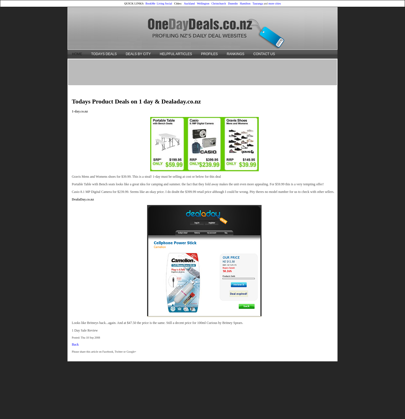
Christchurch (219, 3)
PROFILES (209, 54)
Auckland (189, 3)
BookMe (150, 3)
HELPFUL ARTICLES (176, 54)
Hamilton (245, 3)
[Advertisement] (202, 72)
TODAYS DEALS (104, 54)
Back (75, 344)
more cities (274, 3)
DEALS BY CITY (138, 54)
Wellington (203, 3)
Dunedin (233, 3)
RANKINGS (235, 54)
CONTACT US (264, 54)
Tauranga (258, 3)
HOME (77, 54)
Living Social (164, 3)
